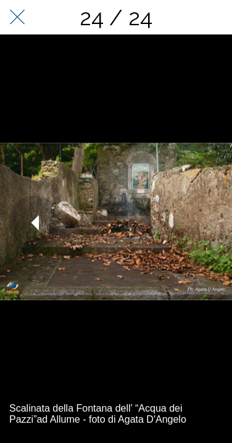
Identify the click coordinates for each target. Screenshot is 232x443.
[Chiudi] (17, 17)
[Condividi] (215, 17)
